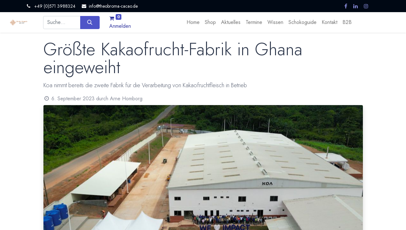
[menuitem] (193, 22)
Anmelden (120, 26)
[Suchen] (90, 22)
